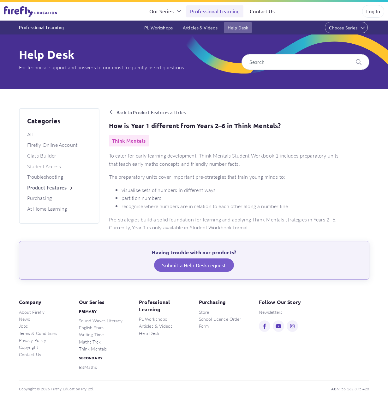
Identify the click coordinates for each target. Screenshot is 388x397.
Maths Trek (90, 341)
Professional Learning (215, 11)
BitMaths (88, 367)
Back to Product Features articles (151, 112)
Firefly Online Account (52, 144)
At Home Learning (47, 208)
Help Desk (238, 27)
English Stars (91, 327)
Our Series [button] (161, 11)
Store (204, 312)
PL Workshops (158, 27)
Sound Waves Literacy (100, 320)
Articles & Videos (200, 27)
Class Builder (42, 155)
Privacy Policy (32, 340)
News (24, 319)
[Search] (305, 62)
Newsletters (271, 312)
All (30, 134)
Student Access (44, 166)
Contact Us (262, 11)
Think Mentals (93, 348)
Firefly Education (31, 11)
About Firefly (32, 312)
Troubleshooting (45, 176)
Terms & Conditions (38, 333)
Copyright (28, 347)
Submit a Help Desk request (194, 265)
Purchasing (39, 198)
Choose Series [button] (343, 27)
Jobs (23, 326)
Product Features (47, 187)
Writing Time (91, 334)
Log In (373, 11)
